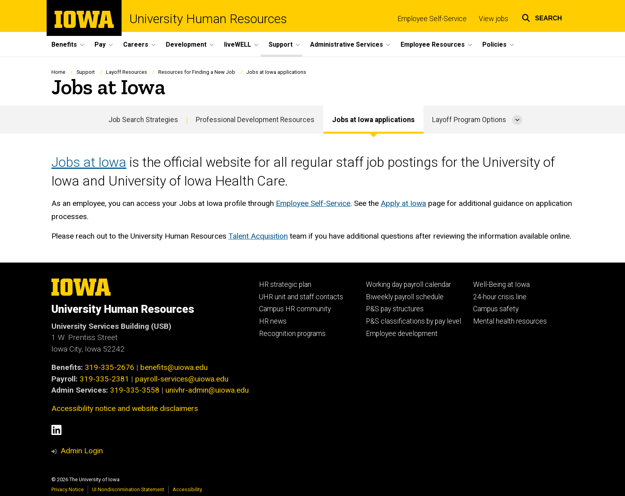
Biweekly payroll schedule (405, 297)
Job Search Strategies (143, 120)
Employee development (402, 334)
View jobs (493, 19)
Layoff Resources (126, 72)
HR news (273, 321)
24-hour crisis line (500, 297)
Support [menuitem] (281, 44)
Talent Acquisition (258, 236)
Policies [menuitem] (494, 44)
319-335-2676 (109, 367)
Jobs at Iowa (88, 162)
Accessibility (187, 489)
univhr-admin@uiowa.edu (207, 390)
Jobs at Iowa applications (373, 120)
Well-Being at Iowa (501, 285)
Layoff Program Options (469, 120)
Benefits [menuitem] (64, 44)
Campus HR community (295, 309)
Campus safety (496, 309)
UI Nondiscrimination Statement (128, 489)
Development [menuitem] (186, 44)
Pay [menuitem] (100, 44)
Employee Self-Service (432, 19)
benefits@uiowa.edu (174, 367)
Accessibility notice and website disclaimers (124, 408)
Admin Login (82, 450)
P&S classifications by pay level (413, 321)
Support (86, 72)
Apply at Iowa (403, 203)
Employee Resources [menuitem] (433, 44)
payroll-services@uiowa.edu (181, 378)
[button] (542, 17)
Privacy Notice (67, 489)
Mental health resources (510, 321)
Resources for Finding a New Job (196, 72)
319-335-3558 (134, 390)
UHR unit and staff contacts (301, 297)
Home (58, 72)
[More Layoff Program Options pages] (517, 120)
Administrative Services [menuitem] (346, 44)
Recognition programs (292, 334)
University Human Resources (208, 19)
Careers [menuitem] (135, 44)
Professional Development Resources (255, 120)
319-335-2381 (104, 378)
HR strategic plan (285, 285)
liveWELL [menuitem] (237, 44)
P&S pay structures (395, 309)
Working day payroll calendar (408, 285)
